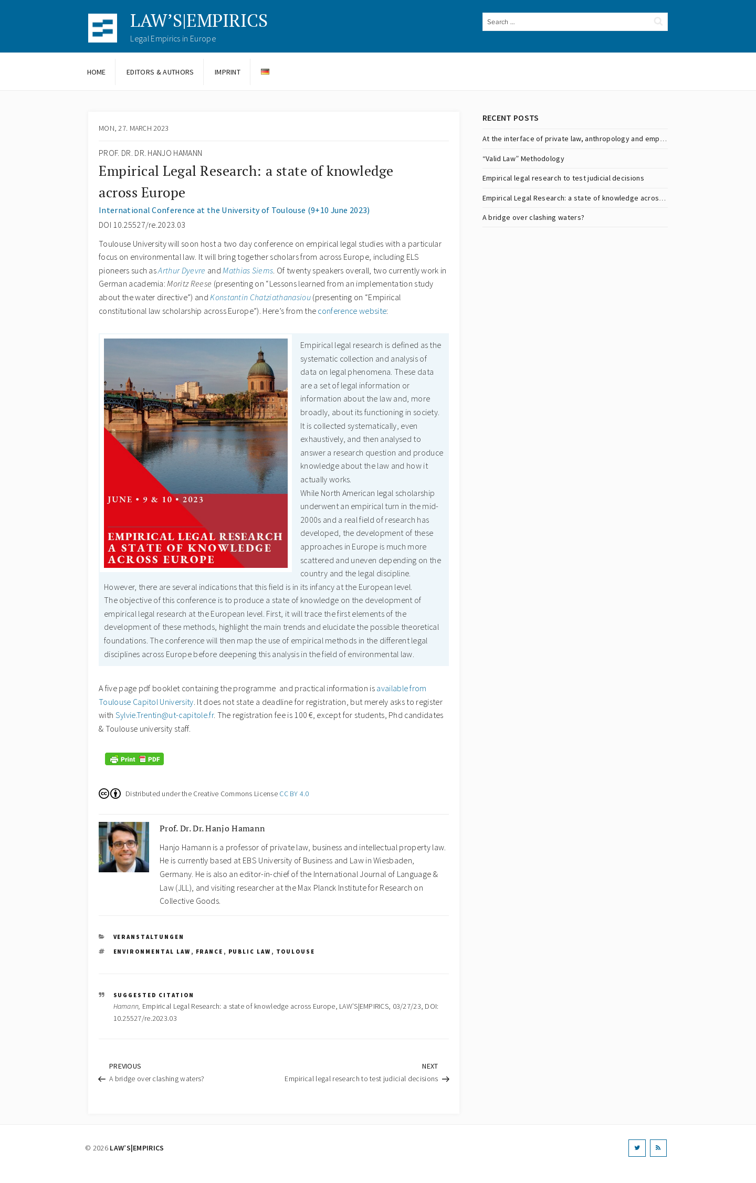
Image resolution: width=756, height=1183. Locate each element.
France (210, 951)
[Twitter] (637, 1148)
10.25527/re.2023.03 (145, 1018)
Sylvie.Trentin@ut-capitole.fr (165, 715)
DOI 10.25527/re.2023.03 (142, 224)
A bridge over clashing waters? (533, 217)
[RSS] (658, 1148)
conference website (352, 310)
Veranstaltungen (149, 937)
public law (249, 951)
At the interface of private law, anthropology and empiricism (581, 138)
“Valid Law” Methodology (523, 158)
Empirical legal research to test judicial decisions (563, 178)
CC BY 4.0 (294, 793)
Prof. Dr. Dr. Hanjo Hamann (150, 152)
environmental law (152, 951)
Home (96, 72)
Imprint (227, 72)
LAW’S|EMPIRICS (199, 20)
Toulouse (296, 951)
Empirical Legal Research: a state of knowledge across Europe (585, 198)
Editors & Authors (160, 72)
